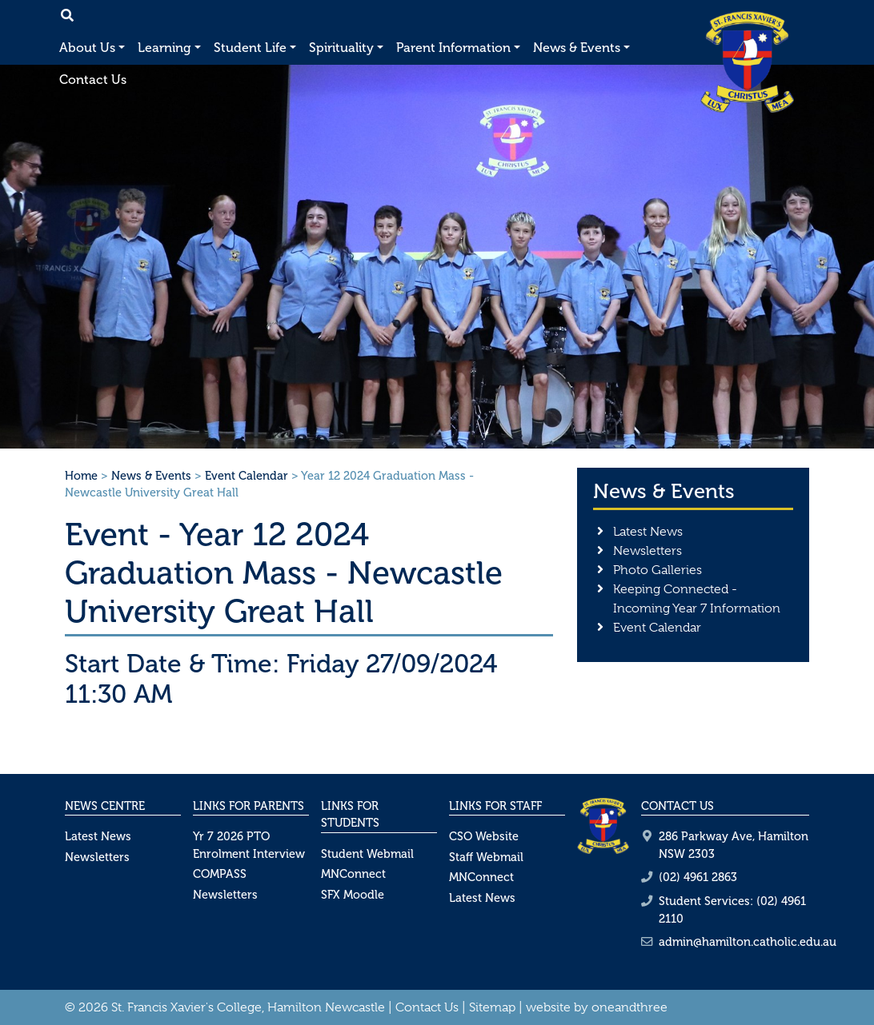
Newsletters (647, 551)
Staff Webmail (486, 857)
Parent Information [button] (453, 47)
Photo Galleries (657, 570)
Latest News (648, 531)
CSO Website (484, 836)
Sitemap (492, 1007)
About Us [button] (87, 47)
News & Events (151, 476)
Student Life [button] (250, 47)
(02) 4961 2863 (698, 877)
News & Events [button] (576, 47)
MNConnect (353, 874)
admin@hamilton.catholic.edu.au (747, 942)
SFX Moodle (352, 894)
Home (81, 476)
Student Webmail (367, 854)
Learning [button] (164, 47)
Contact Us (92, 79)
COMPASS (220, 874)
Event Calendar (246, 476)
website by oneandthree (597, 1007)
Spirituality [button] (341, 47)
